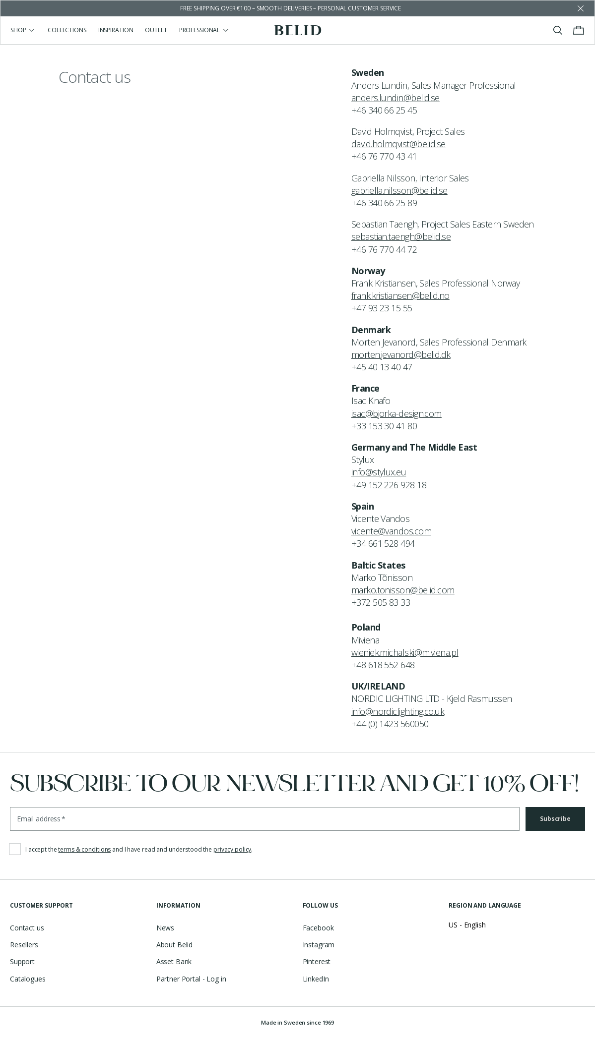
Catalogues (28, 978)
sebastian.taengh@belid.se (401, 236)
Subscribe (555, 818)
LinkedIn (316, 978)
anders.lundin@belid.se (395, 98)
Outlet (156, 30)
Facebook (318, 927)
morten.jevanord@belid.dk (401, 354)
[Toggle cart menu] (578, 30)
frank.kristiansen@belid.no (400, 295)
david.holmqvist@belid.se (398, 144)
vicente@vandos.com (391, 531)
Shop (23, 30)
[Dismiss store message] (581, 8)
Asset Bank (174, 961)
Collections (67, 30)
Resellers (24, 944)
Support (22, 961)
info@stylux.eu (378, 472)
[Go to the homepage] (297, 30)
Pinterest (317, 961)
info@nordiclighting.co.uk (398, 711)
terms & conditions (84, 849)
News (165, 927)
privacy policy (232, 849)
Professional (204, 30)
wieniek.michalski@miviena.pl (405, 652)
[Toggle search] (557, 30)
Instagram (319, 944)
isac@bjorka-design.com (396, 413)
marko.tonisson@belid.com (403, 590)
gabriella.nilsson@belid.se (399, 190)
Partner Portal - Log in (191, 978)
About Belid (174, 944)
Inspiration (115, 30)
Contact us (27, 927)
